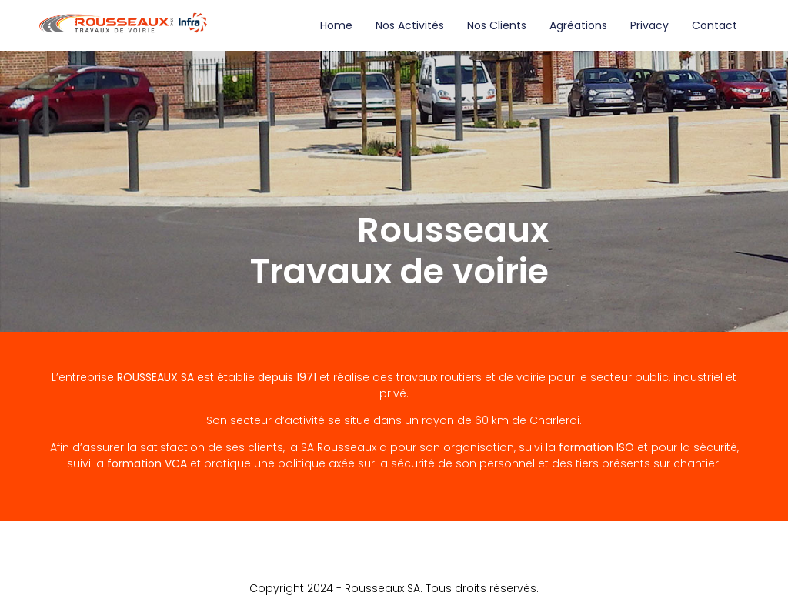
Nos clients (496, 25)
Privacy (649, 25)
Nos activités (410, 25)
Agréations (578, 25)
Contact (714, 25)
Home (336, 25)
